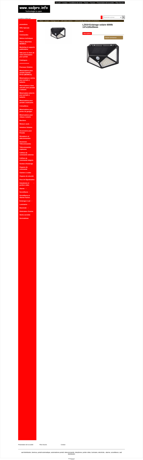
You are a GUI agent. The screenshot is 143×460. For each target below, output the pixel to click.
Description (87, 33)
